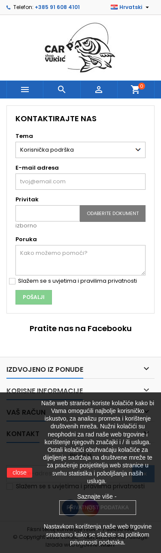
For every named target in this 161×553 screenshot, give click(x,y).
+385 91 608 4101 (57, 7)
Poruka (26, 239)
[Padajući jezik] (131, 7)
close (19, 472)
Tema (24, 136)
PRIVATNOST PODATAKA (98, 508)
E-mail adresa (37, 168)
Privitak (27, 199)
